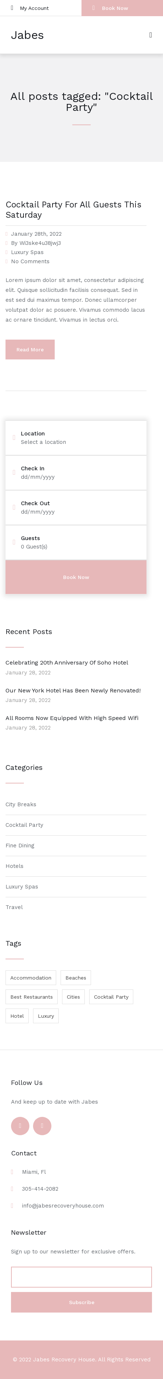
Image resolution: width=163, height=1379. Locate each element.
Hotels (14, 866)
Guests (30, 538)
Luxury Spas (27, 252)
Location (33, 434)
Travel (14, 907)
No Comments (30, 261)
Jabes (27, 35)
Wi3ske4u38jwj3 (40, 243)
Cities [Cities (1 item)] (73, 997)
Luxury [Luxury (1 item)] (46, 1016)
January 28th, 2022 (36, 234)
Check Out (35, 503)
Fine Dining (20, 845)
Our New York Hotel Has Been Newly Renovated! (73, 690)
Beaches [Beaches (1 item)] (75, 978)
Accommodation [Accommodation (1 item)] (30, 978)
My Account (30, 8)
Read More (30, 349)
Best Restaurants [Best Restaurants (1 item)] (31, 997)
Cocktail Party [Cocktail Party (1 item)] (111, 997)
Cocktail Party (24, 825)
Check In (32, 468)
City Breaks (21, 804)
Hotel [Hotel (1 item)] (17, 1016)
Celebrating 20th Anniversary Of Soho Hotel (67, 662)
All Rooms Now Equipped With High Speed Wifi (72, 717)
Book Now (110, 8)
